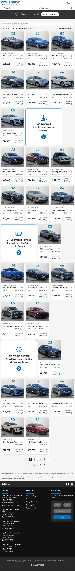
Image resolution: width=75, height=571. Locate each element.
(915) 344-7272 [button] (8, 517)
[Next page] (49, 459)
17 (44, 459)
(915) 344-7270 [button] (8, 540)
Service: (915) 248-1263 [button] (10, 505)
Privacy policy (30, 505)
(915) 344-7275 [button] (8, 551)
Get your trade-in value (50, 14)
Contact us (29, 499)
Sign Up (62, 517)
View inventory (31, 496)
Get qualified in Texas (33, 502)
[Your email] (62, 511)
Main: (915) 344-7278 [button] (10, 503)
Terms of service (31, 508)
